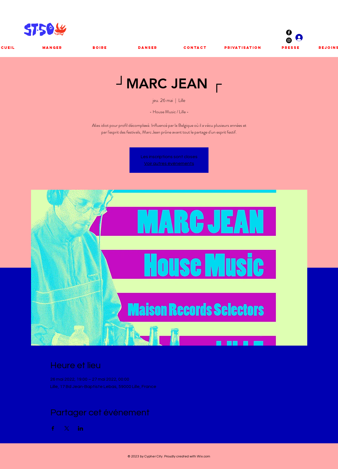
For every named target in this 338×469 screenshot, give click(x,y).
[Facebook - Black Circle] (289, 32)
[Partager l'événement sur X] (66, 428)
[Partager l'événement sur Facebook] (53, 428)
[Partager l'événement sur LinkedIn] (80, 428)
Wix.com (203, 456)
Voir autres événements (169, 163)
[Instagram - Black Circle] (289, 40)
